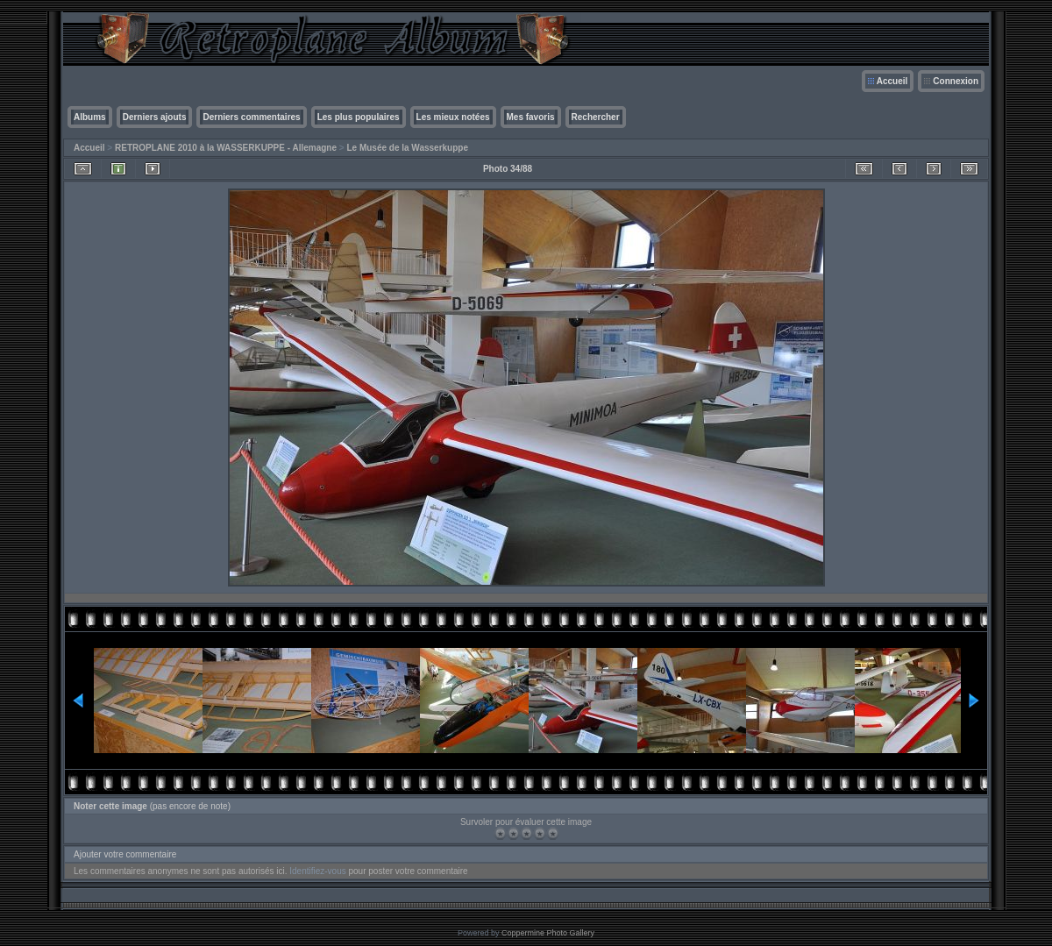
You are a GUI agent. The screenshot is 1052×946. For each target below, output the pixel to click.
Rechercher (596, 117)
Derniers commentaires (251, 117)
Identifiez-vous (317, 871)
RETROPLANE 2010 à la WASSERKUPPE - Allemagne (226, 148)
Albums (90, 117)
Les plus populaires (358, 117)
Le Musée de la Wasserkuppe (407, 148)
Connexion (955, 81)
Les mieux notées (453, 117)
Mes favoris (531, 117)
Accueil (892, 81)
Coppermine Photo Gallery (547, 932)
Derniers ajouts (155, 117)
